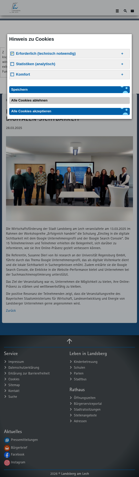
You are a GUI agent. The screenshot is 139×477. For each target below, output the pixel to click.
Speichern (19, 89)
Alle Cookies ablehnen (29, 100)
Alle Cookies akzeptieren (31, 111)
